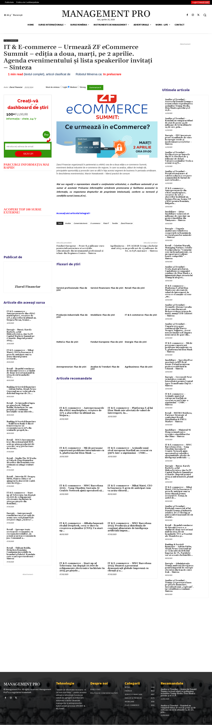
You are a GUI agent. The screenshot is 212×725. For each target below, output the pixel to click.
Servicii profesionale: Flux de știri (71, 288)
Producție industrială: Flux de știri (72, 315)
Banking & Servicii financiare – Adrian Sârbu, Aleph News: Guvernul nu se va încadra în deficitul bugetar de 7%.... (21, 390)
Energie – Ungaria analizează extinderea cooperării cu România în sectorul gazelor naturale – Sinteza (178, 233)
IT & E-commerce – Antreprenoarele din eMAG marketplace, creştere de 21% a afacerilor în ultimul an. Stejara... (81, 412)
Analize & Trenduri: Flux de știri (105, 367)
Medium (73, 87)
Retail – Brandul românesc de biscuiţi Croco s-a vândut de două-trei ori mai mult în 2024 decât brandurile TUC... (21, 373)
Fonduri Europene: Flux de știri (107, 341)
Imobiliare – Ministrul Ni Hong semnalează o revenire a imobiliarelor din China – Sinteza (178, 433)
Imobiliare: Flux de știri (103, 314)
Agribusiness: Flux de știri (138, 366)
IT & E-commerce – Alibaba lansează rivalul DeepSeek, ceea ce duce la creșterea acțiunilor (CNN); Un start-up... (81, 527)
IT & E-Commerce (11, 40)
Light (65, 87)
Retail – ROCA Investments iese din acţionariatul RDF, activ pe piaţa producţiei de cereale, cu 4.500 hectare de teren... (21, 444)
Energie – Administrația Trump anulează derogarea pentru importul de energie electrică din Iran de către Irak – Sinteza (179, 567)
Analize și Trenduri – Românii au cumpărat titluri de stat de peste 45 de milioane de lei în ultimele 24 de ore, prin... (179, 122)
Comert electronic (80, 223)
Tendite (115, 223)
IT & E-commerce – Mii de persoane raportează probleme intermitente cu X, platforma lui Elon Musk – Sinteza (178, 347)
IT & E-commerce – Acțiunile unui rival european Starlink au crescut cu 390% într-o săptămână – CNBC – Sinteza (176, 399)
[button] (204, 15)
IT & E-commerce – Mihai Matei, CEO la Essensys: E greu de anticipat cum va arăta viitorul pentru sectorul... (20, 354)
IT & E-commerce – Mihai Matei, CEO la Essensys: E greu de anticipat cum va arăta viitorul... (130, 488)
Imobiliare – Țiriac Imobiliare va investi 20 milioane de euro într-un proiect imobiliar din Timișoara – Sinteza (177, 216)
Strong (83, 87)
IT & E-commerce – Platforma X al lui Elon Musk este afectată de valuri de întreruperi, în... (130, 410)
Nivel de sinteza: (53, 87)
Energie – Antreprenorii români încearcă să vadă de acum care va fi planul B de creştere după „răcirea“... (21, 516)
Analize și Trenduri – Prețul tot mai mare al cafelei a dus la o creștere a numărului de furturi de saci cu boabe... (178, 175)
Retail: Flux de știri (135, 287)
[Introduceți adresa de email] (27, 146)
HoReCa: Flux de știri (67, 341)
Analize (68, 223)
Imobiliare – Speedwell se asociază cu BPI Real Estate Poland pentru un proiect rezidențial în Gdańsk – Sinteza (179, 364)
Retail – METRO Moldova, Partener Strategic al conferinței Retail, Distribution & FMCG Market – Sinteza (178, 417)
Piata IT (106, 223)
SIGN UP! (28, 153)
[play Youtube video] (28, 188)
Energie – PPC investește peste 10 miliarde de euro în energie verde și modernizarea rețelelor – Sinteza (178, 139)
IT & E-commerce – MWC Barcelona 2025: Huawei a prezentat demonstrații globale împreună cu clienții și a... (129, 567)
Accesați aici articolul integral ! (73, 213)
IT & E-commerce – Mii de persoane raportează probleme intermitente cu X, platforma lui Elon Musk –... (81, 450)
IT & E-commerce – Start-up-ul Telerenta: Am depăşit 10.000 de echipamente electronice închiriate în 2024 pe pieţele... (82, 567)
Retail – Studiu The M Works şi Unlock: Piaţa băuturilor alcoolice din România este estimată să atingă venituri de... (21, 462)
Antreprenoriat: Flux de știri (71, 366)
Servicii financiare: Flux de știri (107, 287)
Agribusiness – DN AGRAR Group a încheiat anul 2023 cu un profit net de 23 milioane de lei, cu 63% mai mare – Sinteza (134, 248)
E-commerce (95, 223)
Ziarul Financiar (15, 87)
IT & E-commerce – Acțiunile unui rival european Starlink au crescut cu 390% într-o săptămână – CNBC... (130, 450)
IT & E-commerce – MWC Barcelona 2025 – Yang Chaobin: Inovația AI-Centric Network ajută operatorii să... (81, 488)
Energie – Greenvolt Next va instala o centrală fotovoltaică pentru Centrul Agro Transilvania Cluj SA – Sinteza (179, 381)
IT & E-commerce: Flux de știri (141, 314)
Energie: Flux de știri (136, 341)
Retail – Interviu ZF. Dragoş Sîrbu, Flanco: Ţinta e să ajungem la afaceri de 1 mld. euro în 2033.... (21, 479)
